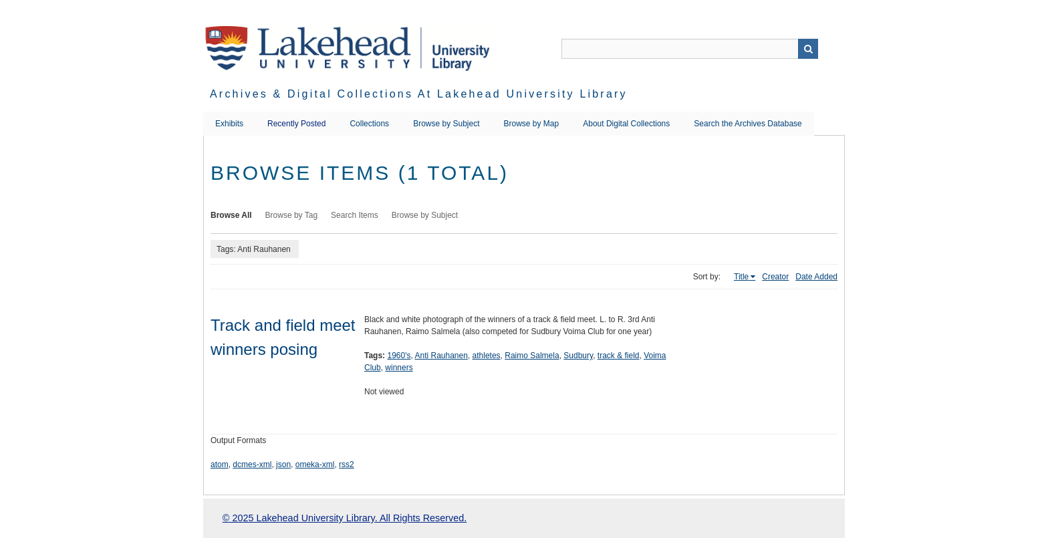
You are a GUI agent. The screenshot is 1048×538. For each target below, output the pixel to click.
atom (220, 464)
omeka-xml (315, 464)
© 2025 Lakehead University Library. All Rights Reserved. (345, 518)
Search (808, 49)
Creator (775, 276)
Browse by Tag (291, 215)
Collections (369, 123)
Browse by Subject (446, 123)
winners (398, 367)
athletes (487, 355)
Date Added (816, 276)
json (283, 464)
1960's (398, 355)
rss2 (346, 464)
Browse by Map (531, 123)
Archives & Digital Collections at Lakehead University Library (419, 94)
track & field (619, 355)
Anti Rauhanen (440, 355)
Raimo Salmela (532, 355)
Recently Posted (296, 123)
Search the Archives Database (747, 123)
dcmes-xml (252, 464)
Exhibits (229, 123)
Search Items (354, 215)
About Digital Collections (626, 123)
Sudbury (578, 355)
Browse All (231, 215)
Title (741, 276)
